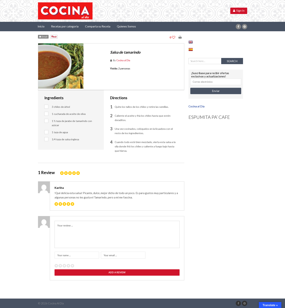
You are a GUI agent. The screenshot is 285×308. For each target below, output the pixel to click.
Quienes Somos (126, 26)
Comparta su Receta (97, 26)
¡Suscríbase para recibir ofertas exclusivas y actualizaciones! (210, 74)
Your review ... (65, 225)
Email (43, 36)
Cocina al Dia (123, 60)
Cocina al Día (196, 106)
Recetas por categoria (65, 26)
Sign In (238, 10)
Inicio (41, 26)
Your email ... (110, 255)
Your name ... (64, 255)
